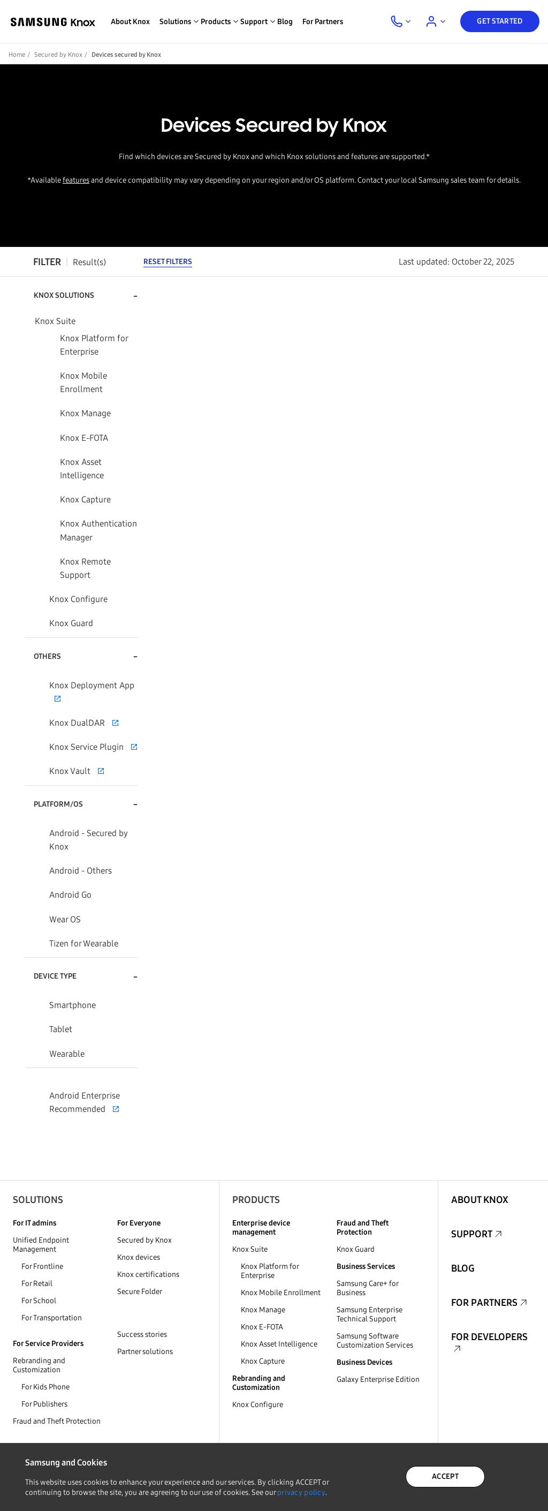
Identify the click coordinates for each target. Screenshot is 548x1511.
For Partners (322, 21)
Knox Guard (356, 1249)
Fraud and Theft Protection (57, 1421)
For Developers (489, 1337)
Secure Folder (139, 1291)
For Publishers (44, 1404)
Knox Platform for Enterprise (270, 1271)
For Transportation (51, 1317)
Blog (285, 21)
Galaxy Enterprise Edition (378, 1379)
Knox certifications (148, 1274)
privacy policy (301, 1492)
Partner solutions (145, 1351)
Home (17, 54)
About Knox (130, 21)
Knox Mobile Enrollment (281, 1292)
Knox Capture (263, 1361)
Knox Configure (257, 1404)
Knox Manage (263, 1309)
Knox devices (138, 1257)
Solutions (38, 1200)
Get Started (499, 21)
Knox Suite (250, 1249)
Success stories (142, 1334)
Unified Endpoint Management (41, 1245)
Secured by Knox (58, 54)
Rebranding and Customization (39, 1365)
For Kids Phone (45, 1387)
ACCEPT (445, 1476)
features (76, 180)
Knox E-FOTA (262, 1327)
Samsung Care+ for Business (367, 1288)
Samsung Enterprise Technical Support (369, 1314)
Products (256, 1200)
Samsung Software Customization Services (375, 1341)
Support (471, 1234)
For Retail (36, 1283)
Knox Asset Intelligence (279, 1344)
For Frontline (42, 1266)
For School (38, 1300)
